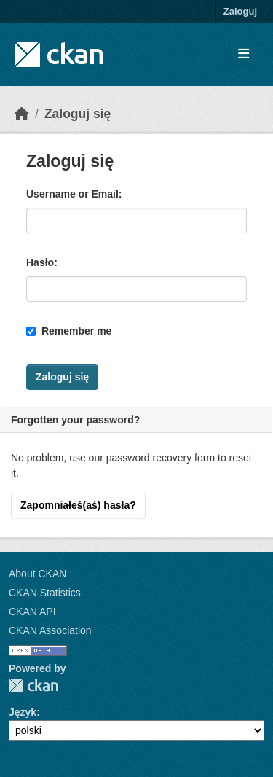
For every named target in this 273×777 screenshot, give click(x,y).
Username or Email (72, 194)
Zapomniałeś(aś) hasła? (78, 505)
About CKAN (37, 573)
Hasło (40, 262)
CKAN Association (50, 630)
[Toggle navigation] (243, 54)
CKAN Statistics (45, 592)
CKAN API (32, 611)
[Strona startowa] (22, 113)
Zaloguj (240, 11)
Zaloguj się (77, 113)
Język (22, 712)
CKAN (33, 685)
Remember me (68, 331)
